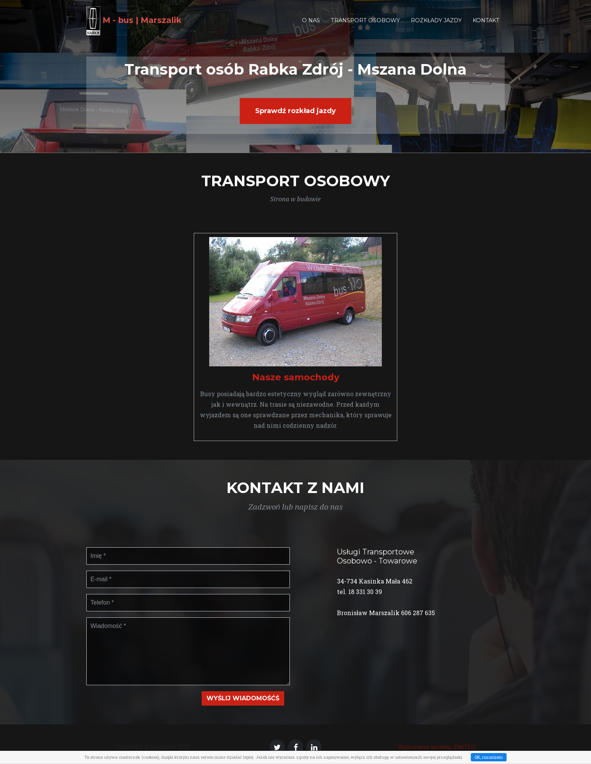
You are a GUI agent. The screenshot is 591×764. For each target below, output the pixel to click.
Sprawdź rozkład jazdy (295, 111)
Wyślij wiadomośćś (243, 698)
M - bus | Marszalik (141, 25)
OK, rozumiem (489, 757)
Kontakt (486, 25)
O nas (311, 25)
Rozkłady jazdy (436, 25)
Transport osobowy (365, 25)
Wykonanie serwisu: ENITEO (437, 747)
